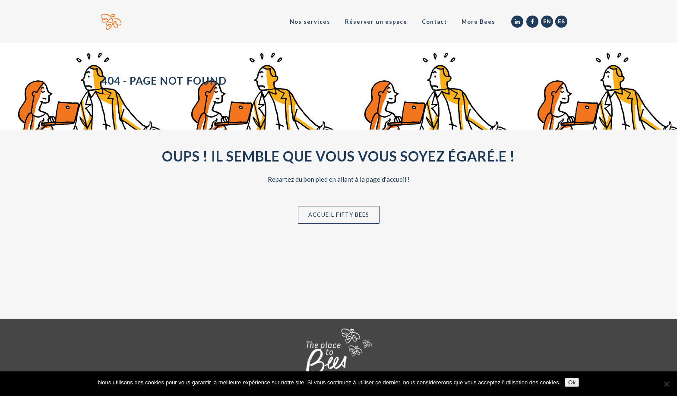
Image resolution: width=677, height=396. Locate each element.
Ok (572, 382)
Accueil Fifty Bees (338, 214)
